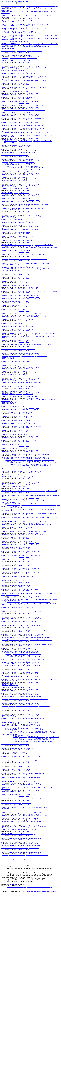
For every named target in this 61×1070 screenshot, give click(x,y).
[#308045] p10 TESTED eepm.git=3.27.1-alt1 (16, 66)
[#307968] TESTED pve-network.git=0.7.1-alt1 (16, 855)
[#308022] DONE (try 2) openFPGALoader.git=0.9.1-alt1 (21, 209)
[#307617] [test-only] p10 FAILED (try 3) (19, 604)
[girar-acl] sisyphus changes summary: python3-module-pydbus (22, 142)
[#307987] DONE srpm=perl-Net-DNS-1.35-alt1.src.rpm (19, 676)
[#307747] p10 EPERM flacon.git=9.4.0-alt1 (16, 84)
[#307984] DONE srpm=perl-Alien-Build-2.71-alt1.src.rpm (20, 671)
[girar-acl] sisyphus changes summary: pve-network (18, 850)
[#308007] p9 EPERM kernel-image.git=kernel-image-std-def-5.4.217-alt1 (26, 413)
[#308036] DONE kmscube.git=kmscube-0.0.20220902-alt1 (20, 327)
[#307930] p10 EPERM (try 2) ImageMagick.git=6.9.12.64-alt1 (23, 985)
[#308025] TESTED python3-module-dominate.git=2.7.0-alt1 (21, 376)
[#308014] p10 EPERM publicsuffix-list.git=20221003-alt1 (21, 459)
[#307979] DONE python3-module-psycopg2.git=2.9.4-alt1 (20, 707)
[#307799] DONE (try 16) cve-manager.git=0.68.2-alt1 (33, 889)
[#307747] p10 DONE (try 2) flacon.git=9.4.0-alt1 (19, 88)
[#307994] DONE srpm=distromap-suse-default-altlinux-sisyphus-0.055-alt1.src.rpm (29, 621)
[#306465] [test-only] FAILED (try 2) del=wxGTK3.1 (23, 784)
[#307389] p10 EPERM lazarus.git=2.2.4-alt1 (16, 135)
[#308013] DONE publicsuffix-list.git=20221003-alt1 (19, 464)
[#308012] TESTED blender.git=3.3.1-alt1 (15, 388)
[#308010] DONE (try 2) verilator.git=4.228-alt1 (19, 455)
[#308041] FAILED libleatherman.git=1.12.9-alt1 (17, 283)
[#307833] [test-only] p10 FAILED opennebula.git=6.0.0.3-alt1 (28, 722)
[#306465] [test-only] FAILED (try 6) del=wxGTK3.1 (26, 788)
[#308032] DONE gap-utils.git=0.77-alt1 (14, 361)
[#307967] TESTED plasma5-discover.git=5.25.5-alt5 (18, 831)
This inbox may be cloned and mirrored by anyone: (18, 1037)
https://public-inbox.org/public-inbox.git (41, 1068)
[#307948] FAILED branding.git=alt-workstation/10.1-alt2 (21, 1005)
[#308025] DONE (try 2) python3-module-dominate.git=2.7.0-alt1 (24, 379)
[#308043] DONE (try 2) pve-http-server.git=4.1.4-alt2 (21, 260)
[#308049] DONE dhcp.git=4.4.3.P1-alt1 (14, 185)
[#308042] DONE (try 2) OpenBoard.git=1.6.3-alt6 (19, 266)
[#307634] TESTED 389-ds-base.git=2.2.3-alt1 (16, 270)
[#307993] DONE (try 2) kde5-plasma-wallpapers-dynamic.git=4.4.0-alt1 (27, 629)
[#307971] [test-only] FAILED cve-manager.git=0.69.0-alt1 (21, 577)
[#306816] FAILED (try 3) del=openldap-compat (21, 197)
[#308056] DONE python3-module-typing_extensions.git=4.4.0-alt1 (23, 104)
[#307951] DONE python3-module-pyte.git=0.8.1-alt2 (18, 995)
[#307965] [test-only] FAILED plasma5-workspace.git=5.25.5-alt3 (23, 862)
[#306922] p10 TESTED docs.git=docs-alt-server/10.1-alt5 (22, 157)
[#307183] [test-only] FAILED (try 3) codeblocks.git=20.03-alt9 (23, 791)
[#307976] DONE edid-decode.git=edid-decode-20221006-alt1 (21, 750)
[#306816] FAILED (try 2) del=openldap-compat (23, 199)
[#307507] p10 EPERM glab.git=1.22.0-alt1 (15, 504)
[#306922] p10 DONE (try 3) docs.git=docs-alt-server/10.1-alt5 (26, 158)
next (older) (9, 1030)
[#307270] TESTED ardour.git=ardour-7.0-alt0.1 (17, 739)
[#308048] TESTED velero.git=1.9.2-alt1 (14, 226)
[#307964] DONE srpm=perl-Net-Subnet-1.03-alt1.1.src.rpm (21, 907)
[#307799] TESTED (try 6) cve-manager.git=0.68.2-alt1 (25, 875)
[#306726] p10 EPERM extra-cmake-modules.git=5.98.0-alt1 (22, 94)
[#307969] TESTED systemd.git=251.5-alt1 (15, 179)
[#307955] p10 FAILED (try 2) (12, 950)
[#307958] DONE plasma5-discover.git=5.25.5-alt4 (18, 897)
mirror (39, 3)
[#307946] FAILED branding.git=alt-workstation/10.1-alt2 (21, 1022)
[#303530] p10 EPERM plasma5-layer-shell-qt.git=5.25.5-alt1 (32, 558)
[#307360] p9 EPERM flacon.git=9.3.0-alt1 (15, 801)
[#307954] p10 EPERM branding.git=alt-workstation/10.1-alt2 (22, 77)
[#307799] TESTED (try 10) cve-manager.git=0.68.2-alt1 (20, 867)
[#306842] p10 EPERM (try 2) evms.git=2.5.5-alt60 (19, 346)
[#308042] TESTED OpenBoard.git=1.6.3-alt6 (16, 263)
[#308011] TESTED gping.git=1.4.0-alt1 (14, 445)
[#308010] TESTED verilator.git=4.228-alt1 (16, 452)
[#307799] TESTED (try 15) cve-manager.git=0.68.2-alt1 (34, 887)
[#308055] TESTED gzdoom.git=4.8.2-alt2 (14, 109)
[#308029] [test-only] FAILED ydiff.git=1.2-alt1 (18, 383)
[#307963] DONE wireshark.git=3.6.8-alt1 (15, 892)
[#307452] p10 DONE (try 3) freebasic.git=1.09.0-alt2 (23, 811)
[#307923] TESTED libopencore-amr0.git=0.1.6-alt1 (18, 938)
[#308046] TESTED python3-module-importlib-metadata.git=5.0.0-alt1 (25, 244)
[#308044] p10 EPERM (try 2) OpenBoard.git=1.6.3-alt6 (21, 241)
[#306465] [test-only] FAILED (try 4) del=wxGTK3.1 (20, 781)
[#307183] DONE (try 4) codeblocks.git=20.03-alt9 (22, 798)
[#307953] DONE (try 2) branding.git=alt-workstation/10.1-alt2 (24, 978)
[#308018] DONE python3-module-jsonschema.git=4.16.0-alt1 (21, 433)
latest (29, 1030)
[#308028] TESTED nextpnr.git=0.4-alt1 (14, 212)
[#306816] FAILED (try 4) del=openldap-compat (20, 196)
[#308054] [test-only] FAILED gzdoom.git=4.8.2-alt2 (19, 116)
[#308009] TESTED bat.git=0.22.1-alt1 (14, 469)
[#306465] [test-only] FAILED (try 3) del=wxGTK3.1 (21, 783)
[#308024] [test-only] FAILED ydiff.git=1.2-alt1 (18, 395)
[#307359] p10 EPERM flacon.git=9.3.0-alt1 (16, 825)
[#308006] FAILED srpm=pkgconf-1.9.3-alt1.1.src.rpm (19, 476)
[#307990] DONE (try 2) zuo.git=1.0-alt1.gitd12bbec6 (20, 653)
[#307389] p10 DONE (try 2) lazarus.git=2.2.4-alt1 (20, 138)
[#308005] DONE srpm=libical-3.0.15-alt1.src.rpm (18, 499)
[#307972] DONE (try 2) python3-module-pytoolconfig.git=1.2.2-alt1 (26, 847)
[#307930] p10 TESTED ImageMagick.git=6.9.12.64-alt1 (19, 982)
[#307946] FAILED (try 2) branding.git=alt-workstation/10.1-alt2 (25, 1025)
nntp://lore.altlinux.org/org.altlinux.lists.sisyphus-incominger (29, 1063)
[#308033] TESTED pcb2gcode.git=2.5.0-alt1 (16, 219)
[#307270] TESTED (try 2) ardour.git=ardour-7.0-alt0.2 (21, 742)
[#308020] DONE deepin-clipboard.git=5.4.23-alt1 (18, 408)
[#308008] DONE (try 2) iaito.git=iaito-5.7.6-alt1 (20, 491)
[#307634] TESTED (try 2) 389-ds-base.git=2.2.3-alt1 (20, 273)
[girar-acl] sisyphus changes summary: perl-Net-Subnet (20, 912)
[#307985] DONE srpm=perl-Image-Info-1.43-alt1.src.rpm (20, 686)
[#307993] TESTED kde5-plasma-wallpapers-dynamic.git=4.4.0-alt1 (23, 626)
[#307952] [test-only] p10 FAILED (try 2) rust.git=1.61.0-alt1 (24, 992)
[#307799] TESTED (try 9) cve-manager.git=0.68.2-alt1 (21, 870)
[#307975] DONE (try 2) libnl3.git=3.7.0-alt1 (18, 541)
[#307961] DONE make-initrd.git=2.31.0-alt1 (16, 917)
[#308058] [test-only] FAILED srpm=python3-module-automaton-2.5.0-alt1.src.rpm (29, 7)
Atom (37, 8)
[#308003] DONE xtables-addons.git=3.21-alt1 (17, 516)
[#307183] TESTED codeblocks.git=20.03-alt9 (19, 796)
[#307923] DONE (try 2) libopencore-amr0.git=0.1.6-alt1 (22, 941)
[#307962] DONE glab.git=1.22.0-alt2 (13, 902)
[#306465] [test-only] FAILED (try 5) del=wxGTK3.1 (18, 777)
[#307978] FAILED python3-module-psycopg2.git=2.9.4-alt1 (21, 734)
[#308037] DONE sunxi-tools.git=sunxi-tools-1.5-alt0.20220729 (22, 305)
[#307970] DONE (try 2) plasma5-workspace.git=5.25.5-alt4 (22, 641)
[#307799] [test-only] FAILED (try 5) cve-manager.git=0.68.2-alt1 (31, 877)
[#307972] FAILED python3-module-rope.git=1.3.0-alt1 (19, 843)
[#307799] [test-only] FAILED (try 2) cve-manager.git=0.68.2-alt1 (35, 884)
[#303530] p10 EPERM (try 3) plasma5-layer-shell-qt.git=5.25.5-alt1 (32, 555)
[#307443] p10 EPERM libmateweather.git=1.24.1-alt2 (20, 130)
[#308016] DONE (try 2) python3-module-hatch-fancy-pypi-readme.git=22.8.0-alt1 (30, 297)
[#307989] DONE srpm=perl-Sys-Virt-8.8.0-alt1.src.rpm (20, 661)
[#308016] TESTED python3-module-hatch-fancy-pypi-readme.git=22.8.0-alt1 (27, 293)
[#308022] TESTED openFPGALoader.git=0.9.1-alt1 (17, 206)
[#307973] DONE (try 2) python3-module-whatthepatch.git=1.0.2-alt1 (26, 764)
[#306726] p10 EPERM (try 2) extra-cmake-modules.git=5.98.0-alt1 (24, 91)
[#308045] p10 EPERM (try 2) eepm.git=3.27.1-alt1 (19, 69)
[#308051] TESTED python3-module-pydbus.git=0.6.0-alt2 (20, 147)
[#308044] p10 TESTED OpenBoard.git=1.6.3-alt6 (17, 238)
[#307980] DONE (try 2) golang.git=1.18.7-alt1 (18, 234)
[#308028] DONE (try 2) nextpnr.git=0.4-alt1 (17, 216)
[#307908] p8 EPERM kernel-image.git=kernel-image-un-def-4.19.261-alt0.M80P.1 (29, 400)
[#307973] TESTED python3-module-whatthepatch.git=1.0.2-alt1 (22, 761)
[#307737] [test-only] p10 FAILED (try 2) (19, 39)
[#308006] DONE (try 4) (10, 484)
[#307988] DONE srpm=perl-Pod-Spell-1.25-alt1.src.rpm (20, 681)
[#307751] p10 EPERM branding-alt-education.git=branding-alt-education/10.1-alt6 (29, 52)
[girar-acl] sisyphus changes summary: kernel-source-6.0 (21, 958)
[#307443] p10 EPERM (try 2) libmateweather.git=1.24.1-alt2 (22, 126)
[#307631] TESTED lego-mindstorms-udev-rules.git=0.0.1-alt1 (23, 320)
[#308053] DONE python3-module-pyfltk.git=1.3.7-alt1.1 (20, 121)
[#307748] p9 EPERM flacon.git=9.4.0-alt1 (15, 72)
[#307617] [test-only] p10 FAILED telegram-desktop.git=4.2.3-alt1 (31, 609)
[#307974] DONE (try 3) (10, 430)
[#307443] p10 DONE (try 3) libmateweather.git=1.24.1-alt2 (24, 131)
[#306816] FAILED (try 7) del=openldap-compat (26, 202)
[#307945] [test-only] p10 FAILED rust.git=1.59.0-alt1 (20, 1017)
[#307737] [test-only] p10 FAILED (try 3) (18, 37)
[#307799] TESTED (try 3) (19, 882)
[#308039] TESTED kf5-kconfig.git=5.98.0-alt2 (17, 288)
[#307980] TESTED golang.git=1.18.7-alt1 (15, 231)
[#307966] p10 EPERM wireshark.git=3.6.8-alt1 (17, 729)
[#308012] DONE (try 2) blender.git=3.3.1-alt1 (18, 391)
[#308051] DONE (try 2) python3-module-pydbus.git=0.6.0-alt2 (23, 150)
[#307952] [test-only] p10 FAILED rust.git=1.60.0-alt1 (20, 988)
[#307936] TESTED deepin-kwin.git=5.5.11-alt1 (17, 1010)
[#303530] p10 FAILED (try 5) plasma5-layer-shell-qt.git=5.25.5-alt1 (29, 551)
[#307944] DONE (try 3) (10, 821)
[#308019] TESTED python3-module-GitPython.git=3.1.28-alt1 (21, 354)
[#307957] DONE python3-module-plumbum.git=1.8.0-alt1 (20, 953)
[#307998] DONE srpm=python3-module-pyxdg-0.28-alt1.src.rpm (22, 572)
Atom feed (46, 3)
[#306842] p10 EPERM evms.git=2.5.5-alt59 (15, 342)
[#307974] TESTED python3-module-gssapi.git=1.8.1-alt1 (20, 423)
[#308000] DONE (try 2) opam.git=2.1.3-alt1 (17, 524)
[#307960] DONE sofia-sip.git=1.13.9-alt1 (15, 923)
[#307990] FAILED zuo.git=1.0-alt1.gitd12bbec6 (17, 649)
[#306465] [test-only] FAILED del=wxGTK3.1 (21, 786)
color (33, 3)
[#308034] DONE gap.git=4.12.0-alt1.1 (14, 332)
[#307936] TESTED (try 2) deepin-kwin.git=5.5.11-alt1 (21, 1014)
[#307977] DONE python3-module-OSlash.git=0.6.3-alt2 (19, 745)
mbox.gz (31, 8)
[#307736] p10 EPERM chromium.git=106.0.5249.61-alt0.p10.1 (21, 565)
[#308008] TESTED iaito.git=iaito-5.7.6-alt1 (16, 487)
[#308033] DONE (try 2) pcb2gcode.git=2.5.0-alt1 (19, 223)
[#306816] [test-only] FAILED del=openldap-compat (25, 201)
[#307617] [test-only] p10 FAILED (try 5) (16, 599)
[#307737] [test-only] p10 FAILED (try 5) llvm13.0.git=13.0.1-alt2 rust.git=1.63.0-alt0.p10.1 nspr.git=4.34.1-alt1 (25, 29)
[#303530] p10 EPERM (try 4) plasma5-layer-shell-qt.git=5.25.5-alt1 (31, 553)
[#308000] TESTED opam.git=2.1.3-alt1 (14, 521)
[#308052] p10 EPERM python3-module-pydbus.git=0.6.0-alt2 (21, 61)
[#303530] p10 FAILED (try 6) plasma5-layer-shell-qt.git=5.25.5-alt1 (28, 550)
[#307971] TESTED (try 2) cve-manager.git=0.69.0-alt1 (21, 580)
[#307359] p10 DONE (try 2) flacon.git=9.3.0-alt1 (19, 828)
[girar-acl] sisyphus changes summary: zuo (16, 644)
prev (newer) (20, 1030)
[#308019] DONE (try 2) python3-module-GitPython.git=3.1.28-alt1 (25, 357)
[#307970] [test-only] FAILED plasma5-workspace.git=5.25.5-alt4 (23, 637)
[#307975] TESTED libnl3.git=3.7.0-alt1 (14, 538)
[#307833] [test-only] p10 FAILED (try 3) (18, 717)
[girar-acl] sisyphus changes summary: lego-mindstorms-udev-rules (24, 310)
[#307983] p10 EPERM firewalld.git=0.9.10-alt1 (17, 691)
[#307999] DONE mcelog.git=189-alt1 (13, 533)
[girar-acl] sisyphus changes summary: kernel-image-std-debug (22, 928)
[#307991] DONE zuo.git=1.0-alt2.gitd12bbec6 (16, 632)
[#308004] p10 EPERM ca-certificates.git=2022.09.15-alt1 (21, 511)
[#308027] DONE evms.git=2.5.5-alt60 (13, 366)
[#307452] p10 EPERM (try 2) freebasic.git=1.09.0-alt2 (20, 806)
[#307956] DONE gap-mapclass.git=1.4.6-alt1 (16, 963)
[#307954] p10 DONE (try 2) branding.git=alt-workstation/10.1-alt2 (26, 81)
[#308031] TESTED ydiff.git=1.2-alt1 (13, 371)
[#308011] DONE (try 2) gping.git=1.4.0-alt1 (17, 449)
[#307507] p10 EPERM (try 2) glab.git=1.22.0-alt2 (19, 508)
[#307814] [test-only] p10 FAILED (14, 167)
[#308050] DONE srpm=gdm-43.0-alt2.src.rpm (16, 174)
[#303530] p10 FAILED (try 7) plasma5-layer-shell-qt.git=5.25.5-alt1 (26, 548)
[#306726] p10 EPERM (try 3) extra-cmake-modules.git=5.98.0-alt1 (26, 96)
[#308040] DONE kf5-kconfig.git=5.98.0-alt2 (16, 278)
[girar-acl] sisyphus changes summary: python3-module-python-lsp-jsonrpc (26, 772)
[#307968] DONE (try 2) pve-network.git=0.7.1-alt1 (20, 858)
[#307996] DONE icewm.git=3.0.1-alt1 (13, 583)
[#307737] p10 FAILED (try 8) (18, 49)
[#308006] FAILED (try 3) (11, 482)
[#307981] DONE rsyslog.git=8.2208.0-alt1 (15, 702)
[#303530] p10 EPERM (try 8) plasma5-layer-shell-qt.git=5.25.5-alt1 (25, 545)
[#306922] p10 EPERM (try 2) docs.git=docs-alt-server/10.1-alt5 (23, 153)
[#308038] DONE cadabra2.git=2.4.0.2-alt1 (15, 300)
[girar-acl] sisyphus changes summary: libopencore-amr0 (20, 933)
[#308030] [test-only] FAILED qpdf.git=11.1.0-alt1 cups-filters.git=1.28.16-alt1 (30, 349)
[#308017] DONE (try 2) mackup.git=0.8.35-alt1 (18, 442)
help (27, 3)
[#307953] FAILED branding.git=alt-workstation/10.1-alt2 (21, 975)
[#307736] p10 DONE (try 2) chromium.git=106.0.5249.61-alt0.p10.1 (25, 568)
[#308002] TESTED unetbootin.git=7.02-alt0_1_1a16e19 (19, 528)
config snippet (12, 1059)
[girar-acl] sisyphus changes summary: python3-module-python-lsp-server (26, 767)
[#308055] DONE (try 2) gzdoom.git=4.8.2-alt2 (18, 113)
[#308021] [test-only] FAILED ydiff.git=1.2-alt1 (18, 418)
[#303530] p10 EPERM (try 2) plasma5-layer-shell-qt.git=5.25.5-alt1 (34, 556)
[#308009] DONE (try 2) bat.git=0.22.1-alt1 (17, 472)
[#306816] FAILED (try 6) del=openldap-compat (17, 190)
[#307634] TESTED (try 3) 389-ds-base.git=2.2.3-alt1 (20, 275)
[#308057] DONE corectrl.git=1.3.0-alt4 (14, 99)
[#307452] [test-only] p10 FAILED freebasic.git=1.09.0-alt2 (23, 810)
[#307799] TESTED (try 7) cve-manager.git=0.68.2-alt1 (24, 874)
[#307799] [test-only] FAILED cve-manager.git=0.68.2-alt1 (34, 885)
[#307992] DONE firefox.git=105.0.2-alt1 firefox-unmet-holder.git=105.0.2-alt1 (29, 589)
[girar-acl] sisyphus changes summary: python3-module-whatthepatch (24, 756)
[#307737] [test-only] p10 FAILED (18, 40)
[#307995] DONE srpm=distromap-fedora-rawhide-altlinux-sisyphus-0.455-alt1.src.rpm (30, 616)
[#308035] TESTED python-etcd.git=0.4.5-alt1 (16, 337)
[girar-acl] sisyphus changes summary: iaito (16, 494)
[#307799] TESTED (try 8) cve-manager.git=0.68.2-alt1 (23, 872)
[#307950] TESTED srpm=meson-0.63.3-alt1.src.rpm (18, 1000)
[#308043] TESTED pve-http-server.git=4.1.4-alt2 (18, 256)
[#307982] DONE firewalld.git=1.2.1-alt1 (15, 696)
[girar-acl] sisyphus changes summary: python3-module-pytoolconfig (24, 838)
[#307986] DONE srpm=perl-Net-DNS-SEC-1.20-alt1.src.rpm (20, 666)
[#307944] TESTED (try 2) (11, 820)
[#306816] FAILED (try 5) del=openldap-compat (18, 194)
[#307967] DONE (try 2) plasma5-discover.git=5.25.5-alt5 (22, 835)
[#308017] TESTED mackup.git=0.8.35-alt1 (15, 438)
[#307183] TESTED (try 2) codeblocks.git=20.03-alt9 (20, 794)
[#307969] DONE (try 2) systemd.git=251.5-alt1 (18, 182)
